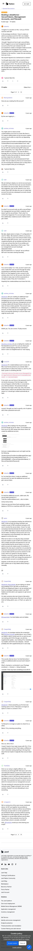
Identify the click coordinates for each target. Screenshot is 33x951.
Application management (8, 909)
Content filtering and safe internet (11, 928)
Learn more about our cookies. (21, 939)
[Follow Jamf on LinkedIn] (5, 864)
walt (5, 179)
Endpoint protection (7, 923)
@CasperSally (5, 617)
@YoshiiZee (8, 822)
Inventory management (8, 912)
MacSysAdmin (8, 97)
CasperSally (7, 581)
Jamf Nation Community (8, 878)
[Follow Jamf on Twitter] (2, 864)
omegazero (7, 802)
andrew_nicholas (9, 128)
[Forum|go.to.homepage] (10, 4)
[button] (3, 4)
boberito (6, 26)
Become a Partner (6, 886)
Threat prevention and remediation (11, 926)
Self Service (4, 917)
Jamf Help (4, 872)
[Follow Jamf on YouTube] (9, 864)
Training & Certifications (8, 875)
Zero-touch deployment (8, 903)
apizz (5, 518)
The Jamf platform (6, 900)
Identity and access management (10, 920)
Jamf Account (5, 892)
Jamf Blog (4, 881)
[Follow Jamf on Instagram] (12, 864)
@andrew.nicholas (6, 344)
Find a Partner (5, 889)
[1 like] (8, 78)
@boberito (4, 296)
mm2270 (6, 361)
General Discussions (9, 8)
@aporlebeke (12, 584)
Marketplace (4, 884)
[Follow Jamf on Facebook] (16, 864)
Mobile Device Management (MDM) (11, 906)
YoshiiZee (7, 765)
